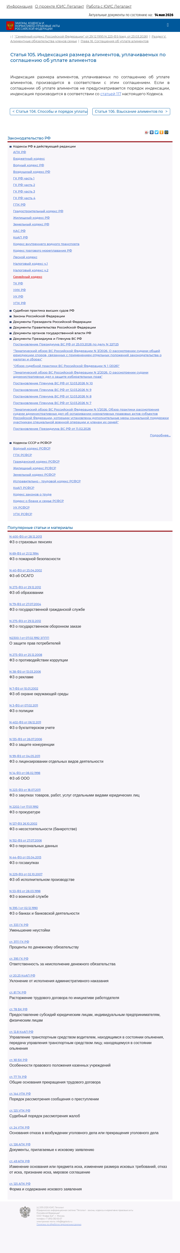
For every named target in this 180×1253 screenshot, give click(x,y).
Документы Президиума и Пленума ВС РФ (47, 338)
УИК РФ (19, 290)
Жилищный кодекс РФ (31, 217)
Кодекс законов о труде (32, 494)
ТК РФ (18, 283)
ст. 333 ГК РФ (18, 925)
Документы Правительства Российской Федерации (54, 327)
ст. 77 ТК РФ (18, 1077)
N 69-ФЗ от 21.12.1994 (24, 553)
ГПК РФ (19, 204)
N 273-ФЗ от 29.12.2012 (25, 587)
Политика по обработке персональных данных (59, 1224)
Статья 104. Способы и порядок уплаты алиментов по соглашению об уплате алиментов (49, 111)
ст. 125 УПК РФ (19, 1110)
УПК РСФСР (22, 514)
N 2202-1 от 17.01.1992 (23, 806)
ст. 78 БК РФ (18, 1009)
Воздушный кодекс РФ (31, 172)
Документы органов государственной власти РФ (52, 333)
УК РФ (18, 296)
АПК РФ (19, 152)
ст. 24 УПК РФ (19, 1127)
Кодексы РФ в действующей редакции (44, 146)
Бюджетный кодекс (29, 158)
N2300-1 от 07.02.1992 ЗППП (29, 638)
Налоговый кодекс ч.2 (30, 270)
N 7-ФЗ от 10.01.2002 (23, 688)
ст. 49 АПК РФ (19, 1161)
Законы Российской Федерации (39, 316)
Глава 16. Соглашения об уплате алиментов (115, 41)
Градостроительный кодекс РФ (38, 211)
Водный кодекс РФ (28, 165)
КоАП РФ (20, 237)
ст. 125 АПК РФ (19, 1183)
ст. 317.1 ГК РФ (19, 942)
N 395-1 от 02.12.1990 (23, 908)
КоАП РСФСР (23, 488)
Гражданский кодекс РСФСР (36, 461)
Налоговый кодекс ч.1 (30, 263)
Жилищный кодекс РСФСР (34, 468)
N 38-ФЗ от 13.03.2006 (25, 671)
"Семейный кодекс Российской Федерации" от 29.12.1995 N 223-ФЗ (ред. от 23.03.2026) (81, 36)
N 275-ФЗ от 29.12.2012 (25, 621)
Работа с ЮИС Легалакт (108, 6)
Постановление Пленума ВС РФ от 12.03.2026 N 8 (52, 396)
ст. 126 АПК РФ (19, 1144)
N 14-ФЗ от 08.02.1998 (24, 773)
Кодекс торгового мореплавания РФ (42, 250)
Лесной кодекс (25, 257)
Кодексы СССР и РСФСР (32, 443)
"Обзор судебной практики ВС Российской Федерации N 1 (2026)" (66, 366)
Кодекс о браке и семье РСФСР (38, 501)
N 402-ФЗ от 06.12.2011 (25, 722)
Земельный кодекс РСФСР (34, 474)
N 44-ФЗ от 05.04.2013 (25, 857)
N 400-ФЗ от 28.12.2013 (25, 536)
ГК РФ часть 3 (24, 191)
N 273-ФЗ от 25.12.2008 (25, 655)
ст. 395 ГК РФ (18, 958)
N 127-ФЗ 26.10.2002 (23, 823)
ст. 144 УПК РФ (20, 1093)
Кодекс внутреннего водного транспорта (46, 244)
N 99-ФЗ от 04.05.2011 (24, 756)
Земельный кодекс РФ (31, 224)
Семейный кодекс (27, 277)
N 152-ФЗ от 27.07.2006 (25, 840)
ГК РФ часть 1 (23, 178)
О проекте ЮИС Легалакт (59, 6)
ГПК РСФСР (22, 455)
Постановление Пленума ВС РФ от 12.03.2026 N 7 (52, 403)
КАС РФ (19, 231)
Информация (20, 6)
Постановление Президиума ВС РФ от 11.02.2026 (52, 428)
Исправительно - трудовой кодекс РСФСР (47, 481)
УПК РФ (19, 303)
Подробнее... (160, 435)
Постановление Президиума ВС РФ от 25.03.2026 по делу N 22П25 (66, 344)
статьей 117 (110, 94)
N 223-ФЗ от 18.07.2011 (25, 790)
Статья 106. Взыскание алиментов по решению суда (131, 111)
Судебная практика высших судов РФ (43, 310)
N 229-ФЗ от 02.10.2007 (25, 874)
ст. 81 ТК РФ (17, 992)
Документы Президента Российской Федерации (52, 322)
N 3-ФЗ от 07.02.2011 (23, 705)
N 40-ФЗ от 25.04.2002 (25, 570)
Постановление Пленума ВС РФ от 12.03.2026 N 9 (52, 390)
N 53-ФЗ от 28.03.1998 (25, 891)
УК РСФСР (21, 507)
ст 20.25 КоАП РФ (22, 975)
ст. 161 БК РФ (18, 1060)
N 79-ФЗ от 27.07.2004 (25, 604)
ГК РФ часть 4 (24, 198)
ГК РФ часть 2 (24, 185)
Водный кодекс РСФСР (31, 448)
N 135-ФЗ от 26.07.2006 (25, 739)
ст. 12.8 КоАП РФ (21, 1032)
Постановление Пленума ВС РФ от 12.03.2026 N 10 (53, 383)
